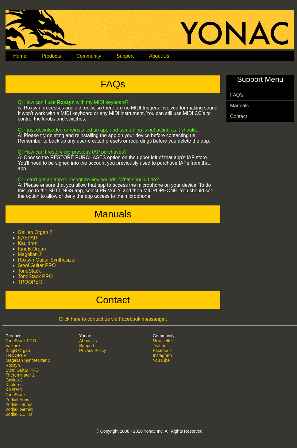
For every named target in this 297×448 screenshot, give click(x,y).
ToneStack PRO (35, 276)
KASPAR (27, 237)
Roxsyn (13, 365)
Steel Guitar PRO (37, 265)
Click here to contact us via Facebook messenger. (113, 319)
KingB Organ (32, 248)
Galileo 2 (14, 379)
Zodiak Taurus (19, 404)
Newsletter (163, 340)
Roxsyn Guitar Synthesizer (47, 259)
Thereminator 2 (20, 375)
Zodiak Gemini (19, 409)
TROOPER (30, 282)
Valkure (13, 345)
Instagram (162, 355)
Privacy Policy (92, 350)
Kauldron (27, 243)
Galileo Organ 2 (35, 232)
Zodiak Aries (17, 399)
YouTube (161, 360)
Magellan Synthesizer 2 (28, 360)
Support (86, 345)
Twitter (159, 345)
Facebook (162, 350)
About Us (88, 340)
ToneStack (29, 271)
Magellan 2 (30, 254)
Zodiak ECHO (19, 414)
